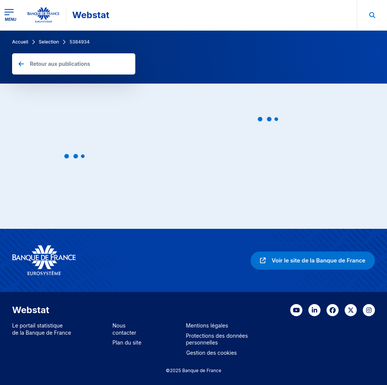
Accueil (20, 42)
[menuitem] (372, 15)
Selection (49, 42)
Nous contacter (124, 329)
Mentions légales (207, 325)
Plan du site (127, 342)
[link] (313, 260)
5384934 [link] (80, 42)
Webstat (90, 14)
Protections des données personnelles (217, 339)
